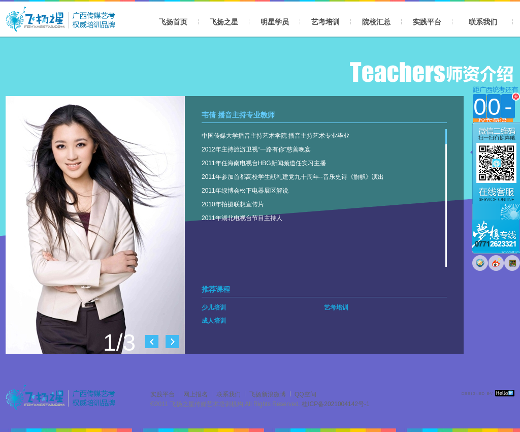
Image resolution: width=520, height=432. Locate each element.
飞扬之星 (224, 22)
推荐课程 (216, 289)
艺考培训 (325, 22)
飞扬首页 (173, 22)
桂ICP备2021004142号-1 (335, 404)
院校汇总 (376, 22)
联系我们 (483, 22)
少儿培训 (214, 307)
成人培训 (214, 320)
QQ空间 (305, 394)
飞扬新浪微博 (267, 394)
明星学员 (275, 22)
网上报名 (195, 394)
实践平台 (427, 22)
